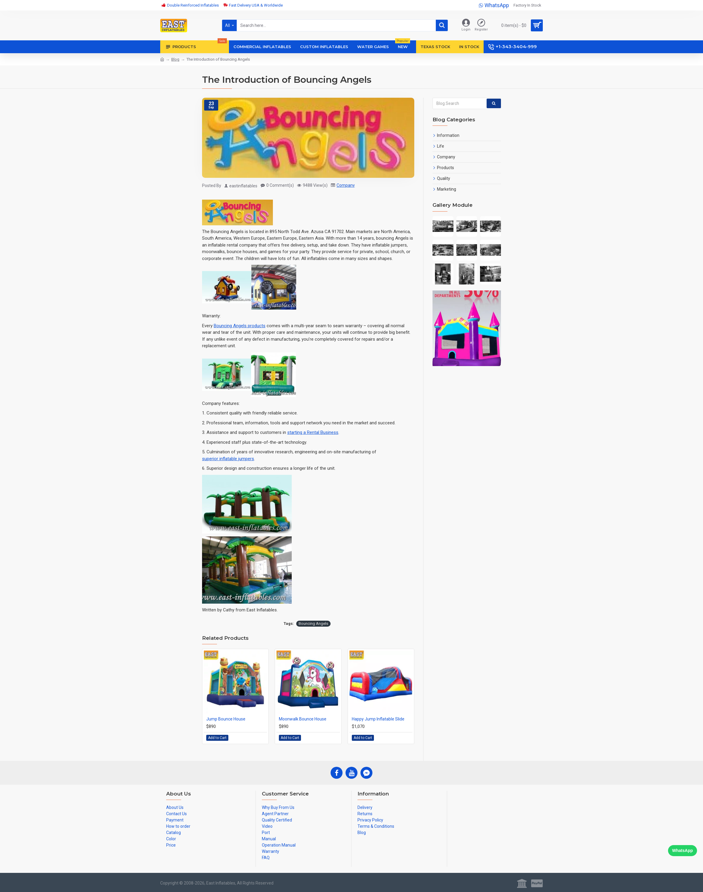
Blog (175, 59)
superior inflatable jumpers (228, 458)
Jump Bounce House (225, 719)
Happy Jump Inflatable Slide (378, 719)
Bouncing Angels (313, 623)
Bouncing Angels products (239, 325)
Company (346, 185)
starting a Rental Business (312, 432)
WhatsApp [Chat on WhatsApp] (682, 850)
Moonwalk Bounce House (302, 719)
